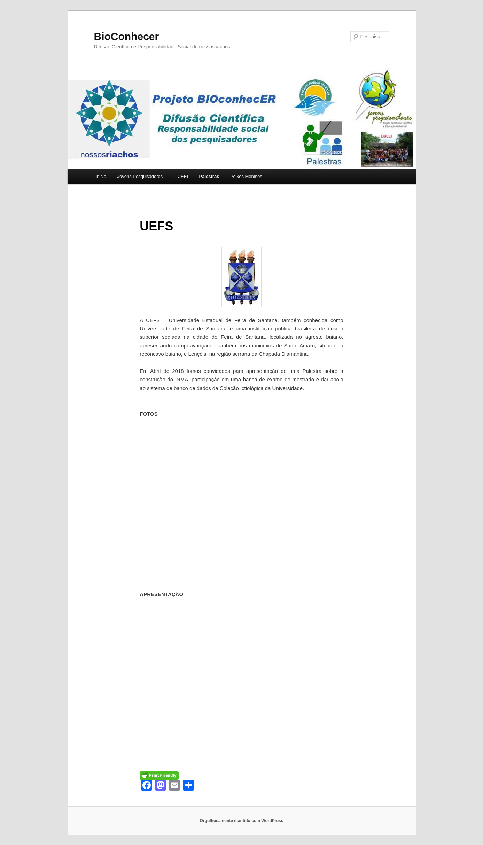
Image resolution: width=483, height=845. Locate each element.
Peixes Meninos (246, 176)
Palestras (209, 176)
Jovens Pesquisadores (140, 176)
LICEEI (181, 176)
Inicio (101, 176)
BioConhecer (126, 36)
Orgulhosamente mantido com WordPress (241, 820)
